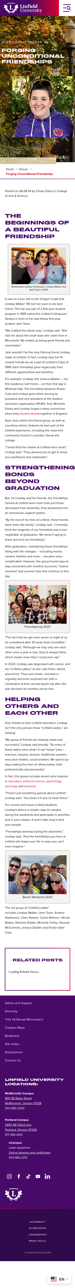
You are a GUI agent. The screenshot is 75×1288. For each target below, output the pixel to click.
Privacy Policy (37, 1241)
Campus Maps (15, 1028)
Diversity (11, 1011)
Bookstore (12, 1036)
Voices (23, 169)
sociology (11, 786)
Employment (14, 1052)
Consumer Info (37, 1234)
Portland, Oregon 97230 (21, 1130)
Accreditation (37, 1228)
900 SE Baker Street (18, 1098)
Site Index (12, 1044)
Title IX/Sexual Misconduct (24, 1019)
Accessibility (37, 1222)
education (15, 781)
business (30, 786)
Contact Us (13, 1060)
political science (34, 781)
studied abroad (30, 414)
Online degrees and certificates (29, 1153)
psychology (53, 781)
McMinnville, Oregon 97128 (23, 1103)
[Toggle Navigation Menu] (67, 8)
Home (10, 169)
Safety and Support (18, 1003)
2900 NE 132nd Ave (18, 1125)
